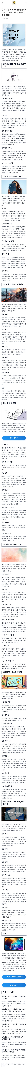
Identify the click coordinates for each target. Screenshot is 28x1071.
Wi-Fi (3, 1065)
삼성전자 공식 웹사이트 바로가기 (14, 977)
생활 (15, 1064)
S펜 (23, 1064)
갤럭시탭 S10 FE (9, 1064)
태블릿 (19, 1064)
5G (3, 1064)
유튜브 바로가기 (14, 985)
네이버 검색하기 (14, 438)
